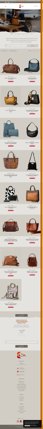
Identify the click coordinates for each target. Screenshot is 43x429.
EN (35, 2)
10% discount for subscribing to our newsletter (21, 0)
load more (21, 315)
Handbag (31, 33)
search (32, 45)
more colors (10, 81)
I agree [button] (26, 425)
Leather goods (19, 33)
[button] (9, 105)
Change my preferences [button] (33, 425)
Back (11, 33)
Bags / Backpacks (26, 33)
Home (15, 33)
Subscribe (21, 346)
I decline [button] (28, 425)
